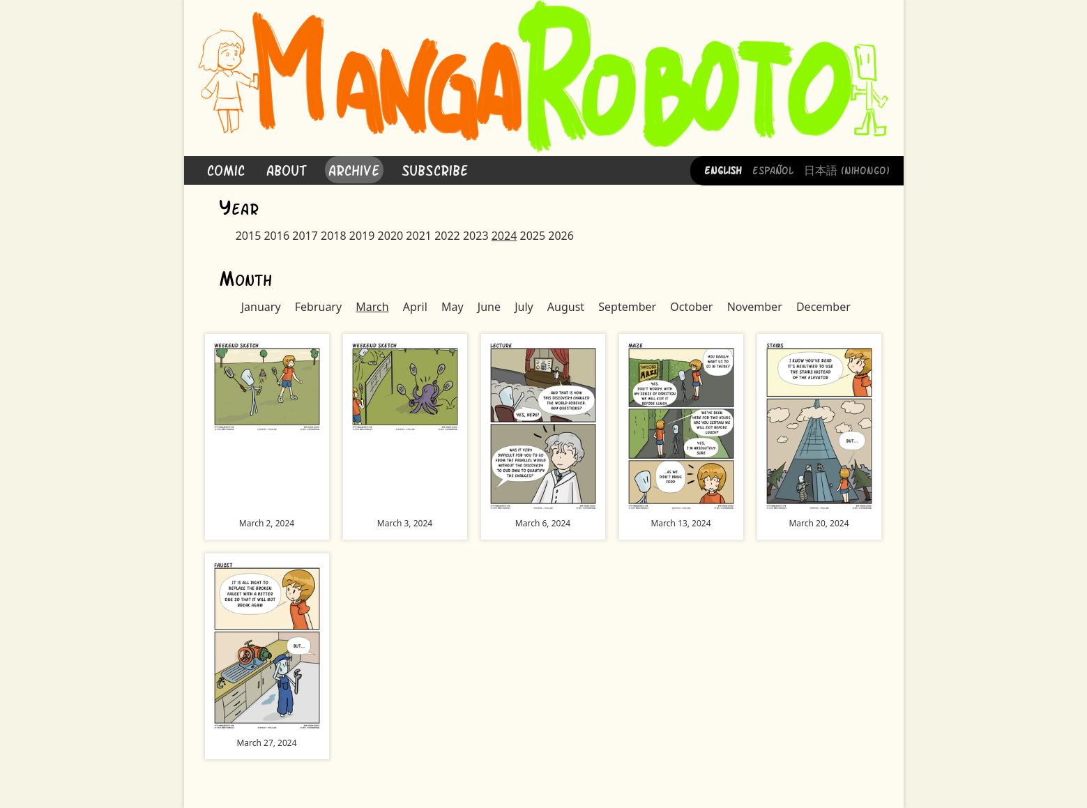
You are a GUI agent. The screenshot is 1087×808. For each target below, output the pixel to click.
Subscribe (435, 169)
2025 (532, 235)
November (754, 306)
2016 (276, 235)
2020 (391, 235)
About (286, 169)
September (627, 306)
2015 (248, 235)
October (691, 306)
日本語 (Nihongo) (847, 169)
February (318, 306)
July (524, 306)
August (565, 306)
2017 (305, 235)
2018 (334, 235)
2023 (476, 235)
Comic (226, 169)
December (823, 306)
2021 (419, 235)
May (452, 306)
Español (772, 169)
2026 (561, 235)
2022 (447, 235)
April (415, 306)
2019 (362, 235)
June (489, 306)
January (261, 306)
